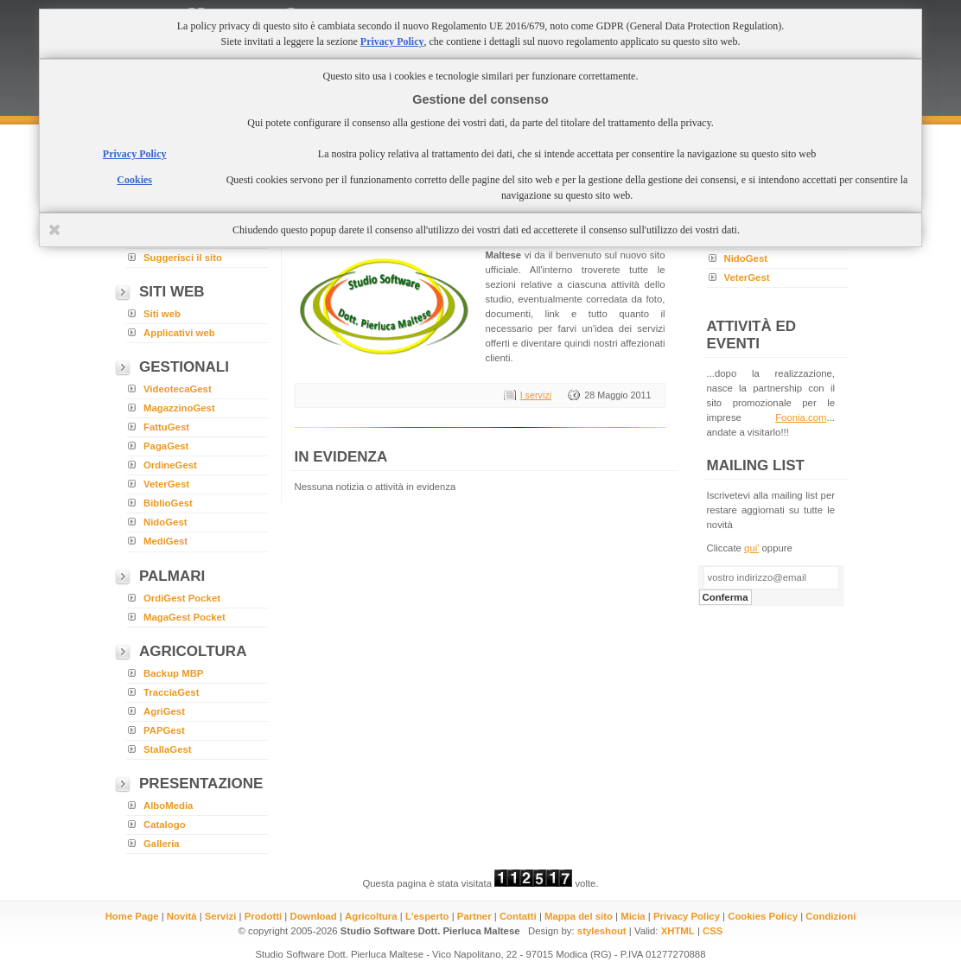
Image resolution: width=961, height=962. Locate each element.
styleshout (602, 931)
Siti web (162, 314)
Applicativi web (179, 333)
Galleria (161, 843)
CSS (712, 931)
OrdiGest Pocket (181, 598)
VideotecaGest (177, 389)
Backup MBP (173, 673)
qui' (751, 548)
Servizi (221, 916)
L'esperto (427, 916)
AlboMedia (168, 805)
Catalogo (164, 824)
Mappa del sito (578, 916)
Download (313, 916)
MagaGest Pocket (184, 617)
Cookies (134, 180)
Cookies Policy (763, 916)
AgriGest (164, 711)
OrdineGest (170, 465)
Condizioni (830, 916)
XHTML (678, 931)
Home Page (132, 916)
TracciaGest (171, 692)
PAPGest (164, 730)
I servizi (536, 395)
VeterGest (166, 484)
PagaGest (165, 446)
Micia (633, 916)
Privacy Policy (686, 916)
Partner (474, 916)
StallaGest (167, 749)
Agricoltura (371, 916)
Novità (182, 916)
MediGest (165, 541)
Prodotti (264, 916)
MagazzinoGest (179, 408)
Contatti (518, 916)
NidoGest (165, 522)
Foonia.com (800, 417)
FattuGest (166, 427)
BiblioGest (168, 503)
